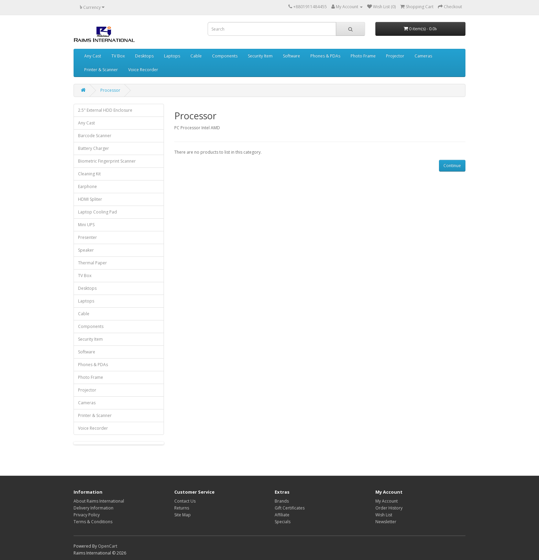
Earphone (87, 186)
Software (291, 56)
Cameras (423, 56)
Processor (110, 90)
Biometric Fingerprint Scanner (107, 161)
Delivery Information (93, 508)
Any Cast (92, 56)
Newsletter (385, 522)
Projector (395, 56)
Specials (282, 522)
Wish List (383, 515)
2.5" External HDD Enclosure (105, 110)
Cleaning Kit (89, 174)
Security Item (260, 56)
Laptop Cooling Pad (97, 212)
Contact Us (185, 501)
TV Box (118, 56)
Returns (181, 508)
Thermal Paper (92, 263)
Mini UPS (86, 225)
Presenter (87, 237)
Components (225, 56)
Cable (196, 56)
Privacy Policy (87, 515)
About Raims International (99, 501)
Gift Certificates (290, 508)
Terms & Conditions (93, 522)
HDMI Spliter (90, 199)
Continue (452, 165)
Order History (389, 508)
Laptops (172, 56)
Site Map (182, 515)
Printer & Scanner (101, 70)
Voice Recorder (143, 70)
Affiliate (282, 515)
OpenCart (107, 546)
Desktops (144, 56)
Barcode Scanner (94, 136)
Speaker (86, 250)
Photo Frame (363, 56)
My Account (386, 501)
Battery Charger (93, 148)
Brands (282, 501)
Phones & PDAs (325, 56)
